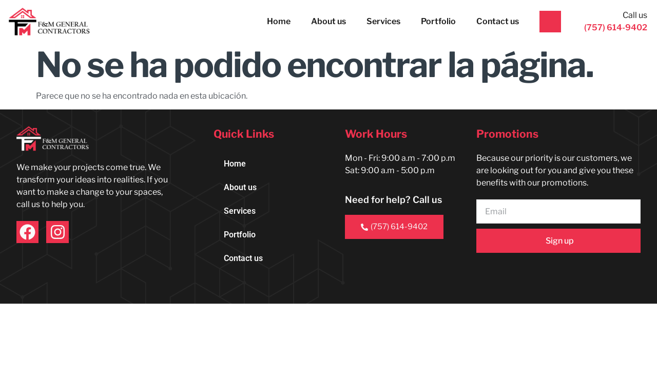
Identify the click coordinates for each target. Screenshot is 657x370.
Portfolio (438, 21)
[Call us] (550, 21)
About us (328, 21)
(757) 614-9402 (394, 226)
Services (383, 21)
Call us (635, 15)
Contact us (497, 21)
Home (279, 21)
